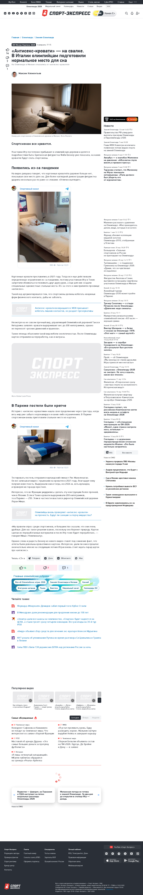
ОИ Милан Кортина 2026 (24, 45)
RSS (109, 452)
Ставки (121, 2)
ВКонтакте (66, 558)
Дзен (50, 558)
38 (14, 725)
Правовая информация (77, 857)
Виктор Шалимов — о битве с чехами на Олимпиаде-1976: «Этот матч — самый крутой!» (119, 330)
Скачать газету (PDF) (32, 857)
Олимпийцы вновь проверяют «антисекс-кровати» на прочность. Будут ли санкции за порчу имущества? (63, 513)
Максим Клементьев (30, 73)
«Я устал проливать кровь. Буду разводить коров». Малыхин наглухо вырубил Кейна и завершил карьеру (77, 730)
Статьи (90, 6)
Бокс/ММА (36, 2)
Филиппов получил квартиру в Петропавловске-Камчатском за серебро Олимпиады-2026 (119, 397)
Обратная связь (74, 861)
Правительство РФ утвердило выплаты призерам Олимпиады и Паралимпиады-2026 (119, 135)
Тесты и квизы (50, 853)
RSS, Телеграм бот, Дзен (78, 853)
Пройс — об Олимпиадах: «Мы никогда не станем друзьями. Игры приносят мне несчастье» (120, 360)
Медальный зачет (53, 6)
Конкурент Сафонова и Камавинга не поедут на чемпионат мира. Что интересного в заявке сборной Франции (33, 730)
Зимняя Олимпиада (44, 37)
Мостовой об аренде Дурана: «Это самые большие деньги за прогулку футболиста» (30, 744)
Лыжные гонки (109, 248)
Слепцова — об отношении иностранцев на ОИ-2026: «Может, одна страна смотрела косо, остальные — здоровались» (120, 427)
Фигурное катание (65, 2)
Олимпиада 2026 (34, 6)
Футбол (11, 2)
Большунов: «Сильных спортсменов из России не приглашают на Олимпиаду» (119, 253)
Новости (80, 6)
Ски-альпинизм (110, 379)
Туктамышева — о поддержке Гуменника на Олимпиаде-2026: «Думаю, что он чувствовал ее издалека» (119, 267)
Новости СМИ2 (17, 806)
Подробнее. (110, 889)
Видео (99, 6)
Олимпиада (27, 37)
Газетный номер (30, 853)
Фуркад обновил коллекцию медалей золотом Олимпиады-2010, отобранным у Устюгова (119, 239)
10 (117, 340)
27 (61, 725)
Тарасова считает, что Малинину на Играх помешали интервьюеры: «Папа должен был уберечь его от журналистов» (120, 174)
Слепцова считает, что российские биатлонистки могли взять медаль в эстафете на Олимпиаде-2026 (120, 411)
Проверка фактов (11, 857)
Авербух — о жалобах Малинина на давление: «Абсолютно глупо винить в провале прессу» (121, 160)
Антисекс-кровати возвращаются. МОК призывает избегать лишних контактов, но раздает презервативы (64, 309)
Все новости (127, 453)
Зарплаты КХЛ (50, 857)
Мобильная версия (75, 865)
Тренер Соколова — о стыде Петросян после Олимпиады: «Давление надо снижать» (119, 306)
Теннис (49, 2)
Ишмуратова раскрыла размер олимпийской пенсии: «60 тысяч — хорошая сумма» (121, 318)
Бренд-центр (9, 865)
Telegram (36, 558)
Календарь (69, 6)
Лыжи (81, 2)
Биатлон (107, 232)
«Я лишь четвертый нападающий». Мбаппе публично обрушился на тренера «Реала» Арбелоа (30, 757)
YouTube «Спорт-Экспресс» (122, 847)
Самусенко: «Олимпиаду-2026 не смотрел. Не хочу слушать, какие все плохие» (119, 372)
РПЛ (18, 738)
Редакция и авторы (11, 853)
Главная (16, 37)
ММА (64, 725)
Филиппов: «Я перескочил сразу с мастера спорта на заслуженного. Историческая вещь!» (121, 385)
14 (61, 738)
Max (81, 558)
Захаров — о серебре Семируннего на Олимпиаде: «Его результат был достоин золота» (119, 346)
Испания (19, 752)
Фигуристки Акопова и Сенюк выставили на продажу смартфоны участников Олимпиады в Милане (121, 281)
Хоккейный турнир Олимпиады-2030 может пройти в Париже (119, 293)
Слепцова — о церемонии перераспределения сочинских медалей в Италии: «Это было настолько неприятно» (120, 443)
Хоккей (23, 2)
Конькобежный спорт (112, 338)
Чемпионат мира (22, 725)
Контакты (8, 870)
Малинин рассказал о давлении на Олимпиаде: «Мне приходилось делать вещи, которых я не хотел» (120, 225)
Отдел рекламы (10, 861)
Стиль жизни (94, 2)
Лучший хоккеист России (54, 861)
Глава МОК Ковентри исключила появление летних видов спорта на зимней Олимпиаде (119, 148)
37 (14, 738)
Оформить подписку (31, 861)
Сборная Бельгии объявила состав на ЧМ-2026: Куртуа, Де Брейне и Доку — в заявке (76, 744)
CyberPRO (108, 2)
